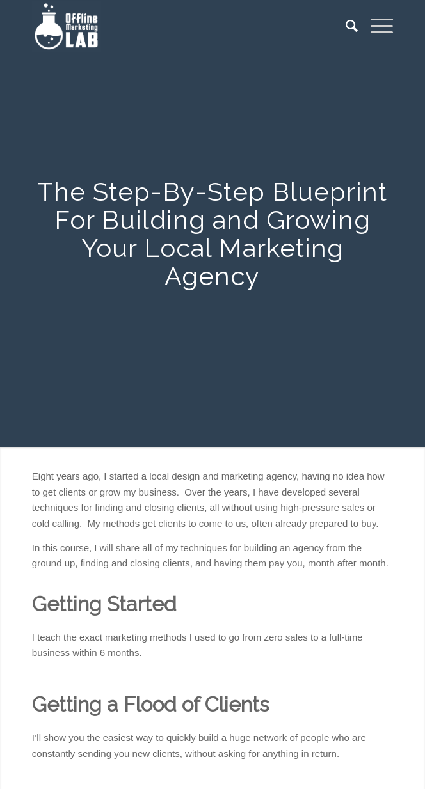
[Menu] (375, 26)
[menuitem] (345, 26)
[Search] (345, 26)
